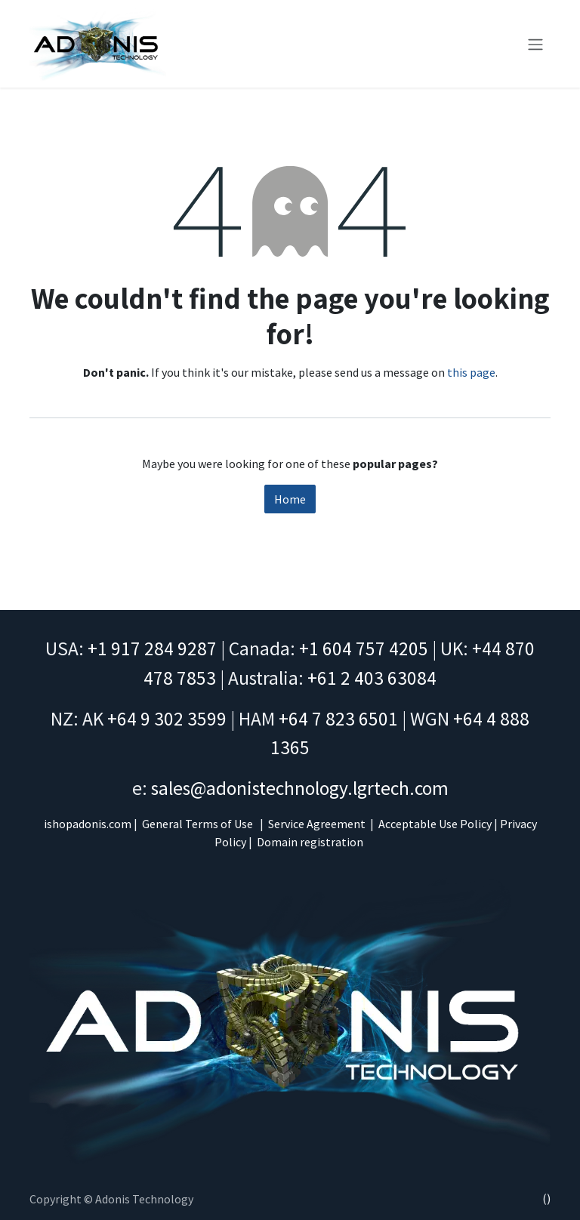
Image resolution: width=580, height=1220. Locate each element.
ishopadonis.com (87, 823)
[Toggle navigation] (535, 44)
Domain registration (310, 841)
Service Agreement (317, 823)
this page (471, 372)
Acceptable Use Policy (435, 823)
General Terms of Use (197, 823)
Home (290, 499)
